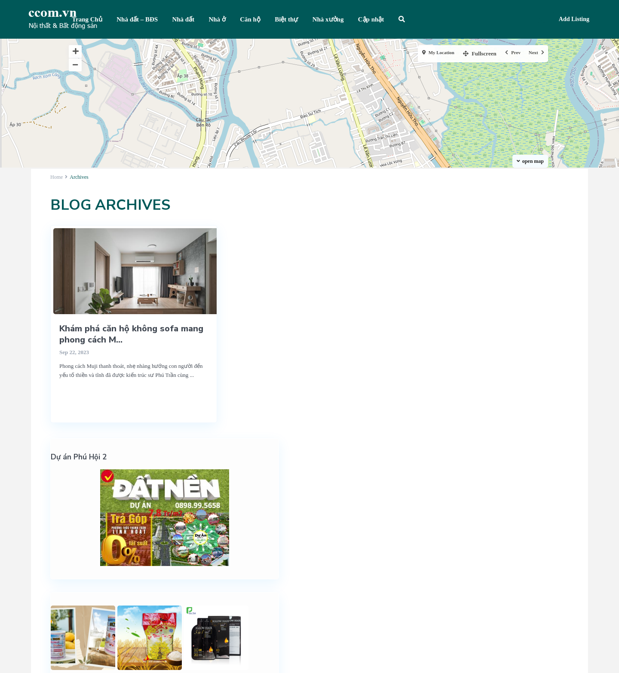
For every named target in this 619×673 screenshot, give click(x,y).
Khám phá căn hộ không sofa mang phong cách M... (131, 334)
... (192, 375)
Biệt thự (286, 19)
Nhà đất (183, 19)
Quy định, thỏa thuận (495, 596)
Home (56, 177)
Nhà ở (216, 19)
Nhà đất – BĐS (137, 19)
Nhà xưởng (328, 19)
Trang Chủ (87, 19)
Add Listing (574, 19)
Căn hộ (250, 19)
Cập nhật (371, 19)
